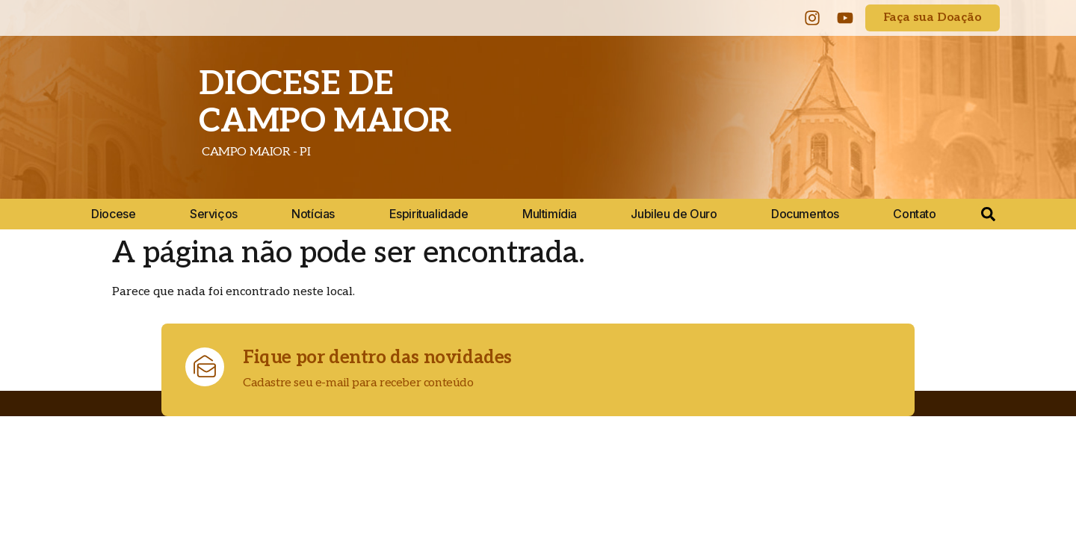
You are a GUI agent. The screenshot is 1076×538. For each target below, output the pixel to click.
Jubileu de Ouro (674, 213)
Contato (914, 213)
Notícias (313, 213)
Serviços (214, 213)
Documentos (805, 213)
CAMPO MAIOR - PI (254, 152)
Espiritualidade (429, 213)
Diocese (113, 213)
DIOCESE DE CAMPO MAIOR (325, 102)
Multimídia (549, 213)
